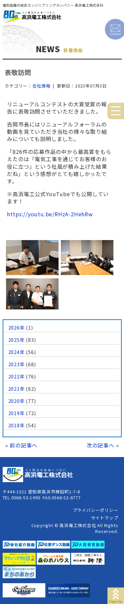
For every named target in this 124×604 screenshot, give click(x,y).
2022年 (16, 376)
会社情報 (41, 86)
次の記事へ (100, 445)
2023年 (16, 364)
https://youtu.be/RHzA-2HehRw (50, 214)
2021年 (16, 388)
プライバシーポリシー (95, 510)
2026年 (16, 327)
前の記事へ (23, 445)
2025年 (16, 339)
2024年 (16, 351)
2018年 (16, 425)
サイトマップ (104, 518)
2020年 (16, 400)
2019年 (16, 412)
